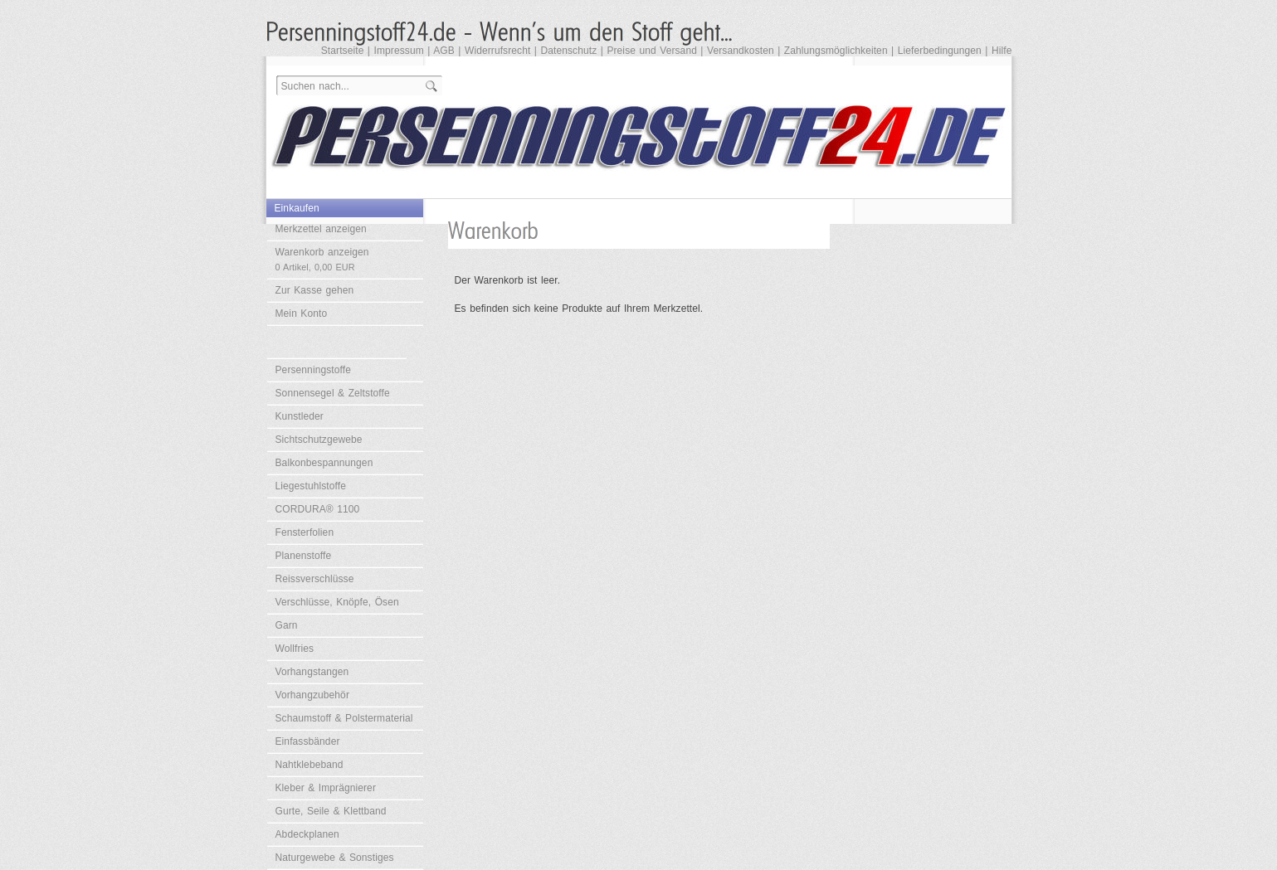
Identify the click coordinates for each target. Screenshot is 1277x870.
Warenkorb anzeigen (322, 259)
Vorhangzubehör (312, 695)
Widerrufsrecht (497, 50)
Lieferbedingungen (940, 50)
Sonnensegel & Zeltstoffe (332, 393)
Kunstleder (299, 416)
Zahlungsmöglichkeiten (836, 50)
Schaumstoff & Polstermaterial (344, 718)
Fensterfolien (304, 532)
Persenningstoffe (313, 370)
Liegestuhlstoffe (310, 486)
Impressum (399, 50)
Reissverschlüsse (314, 579)
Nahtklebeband (309, 764)
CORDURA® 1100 (317, 509)
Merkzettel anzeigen (321, 229)
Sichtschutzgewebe (319, 439)
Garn (286, 625)
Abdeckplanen (307, 834)
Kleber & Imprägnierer (326, 788)
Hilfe (1002, 50)
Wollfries (294, 648)
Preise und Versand (652, 50)
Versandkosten (740, 50)
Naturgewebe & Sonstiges (334, 857)
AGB (444, 50)
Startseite (342, 50)
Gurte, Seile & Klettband (331, 811)
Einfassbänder (307, 741)
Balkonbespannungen (324, 463)
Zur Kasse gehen (314, 290)
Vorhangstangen (312, 672)
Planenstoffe (303, 555)
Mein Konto (301, 313)
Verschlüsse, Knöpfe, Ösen (337, 602)
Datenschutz (568, 50)
